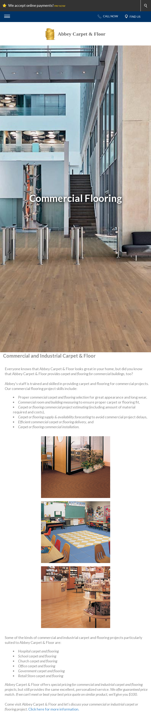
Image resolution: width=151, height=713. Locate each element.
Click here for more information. (53, 709)
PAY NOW (59, 5)
